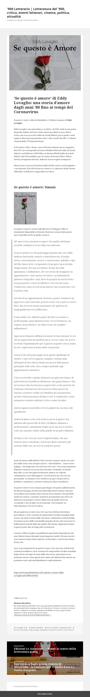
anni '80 (16, 630)
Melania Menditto (37, 628)
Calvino (17, 466)
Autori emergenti (53, 628)
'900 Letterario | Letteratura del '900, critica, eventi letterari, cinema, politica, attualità (38, 12)
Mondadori (44, 630)
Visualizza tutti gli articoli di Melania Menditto (32, 615)
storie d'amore (68, 630)
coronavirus (24, 630)
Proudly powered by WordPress (26, 686)
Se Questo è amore (55, 630)
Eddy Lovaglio (34, 630)
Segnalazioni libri (65, 628)
